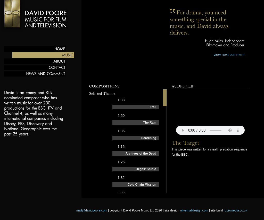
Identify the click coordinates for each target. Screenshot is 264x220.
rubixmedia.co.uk (235, 210)
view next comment (228, 54)
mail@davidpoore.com (91, 210)
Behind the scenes (181, 75)
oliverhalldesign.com (194, 210)
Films (147, 75)
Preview (97, 75)
